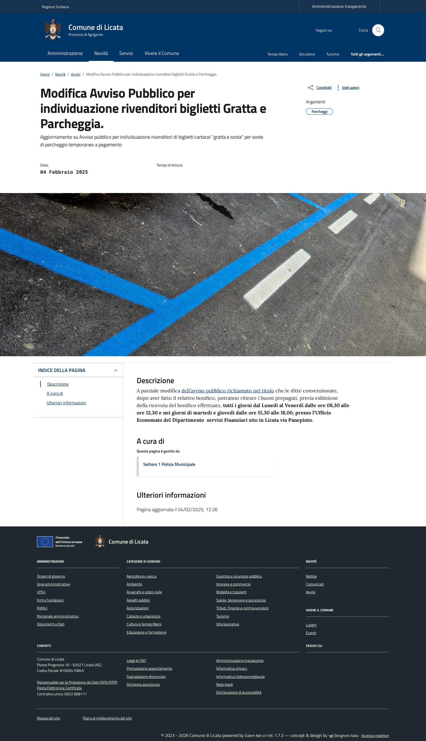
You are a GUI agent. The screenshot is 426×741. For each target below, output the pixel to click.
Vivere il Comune (162, 53)
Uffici (41, 592)
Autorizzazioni (138, 608)
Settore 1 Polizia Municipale (169, 464)
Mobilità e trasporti (231, 592)
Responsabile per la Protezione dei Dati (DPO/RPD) (77, 682)
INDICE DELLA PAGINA (61, 370)
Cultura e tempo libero (144, 624)
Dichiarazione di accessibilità (238, 692)
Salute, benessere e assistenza (241, 600)
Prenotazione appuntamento (149, 668)
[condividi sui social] (319, 87)
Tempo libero (277, 54)
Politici (42, 608)
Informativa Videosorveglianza (240, 677)
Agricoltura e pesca (141, 576)
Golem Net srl (256, 736)
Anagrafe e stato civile (144, 592)
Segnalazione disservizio (146, 677)
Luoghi (311, 625)
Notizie (311, 576)
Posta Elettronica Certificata (59, 688)
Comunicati (315, 584)
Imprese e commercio (233, 584)
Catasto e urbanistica (143, 616)
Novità (101, 53)
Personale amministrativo (58, 616)
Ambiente (134, 584)
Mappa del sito (48, 718)
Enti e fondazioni (50, 600)
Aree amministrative (53, 584)
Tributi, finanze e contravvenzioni (242, 608)
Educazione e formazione (146, 632)
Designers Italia (343, 736)
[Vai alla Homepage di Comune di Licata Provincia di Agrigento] (86, 30)
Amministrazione (65, 53)
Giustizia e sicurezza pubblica (239, 576)
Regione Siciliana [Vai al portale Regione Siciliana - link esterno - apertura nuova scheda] (55, 7)
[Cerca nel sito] (378, 30)
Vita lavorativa (227, 624)
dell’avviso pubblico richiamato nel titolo (227, 390)
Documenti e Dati (50, 624)
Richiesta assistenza (143, 684)
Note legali (224, 684)
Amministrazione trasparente (339, 6)
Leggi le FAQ (136, 661)
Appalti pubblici (138, 600)
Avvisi (310, 592)
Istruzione (307, 54)
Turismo (332, 54)
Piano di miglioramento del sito (107, 718)
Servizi (126, 53)
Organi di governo (51, 576)
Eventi (311, 633)
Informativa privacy (231, 668)
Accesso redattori (375, 736)
